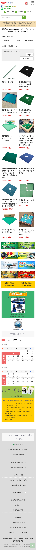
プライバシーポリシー (18, 522)
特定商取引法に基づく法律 (18, 527)
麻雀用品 (10, 46)
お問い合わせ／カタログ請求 (18, 532)
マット (16, 46)
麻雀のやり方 (18, 444)
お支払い (18, 505)
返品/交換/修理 (18, 510)
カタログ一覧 (18, 475)
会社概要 (18, 517)
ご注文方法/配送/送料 (18, 500)
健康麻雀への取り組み (19, 485)
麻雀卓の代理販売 (18, 455)
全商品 (4, 46)
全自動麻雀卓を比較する (18, 462)
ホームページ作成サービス (18, 480)
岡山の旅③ (8, 419)
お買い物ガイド (18, 492)
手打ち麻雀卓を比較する (18, 467)
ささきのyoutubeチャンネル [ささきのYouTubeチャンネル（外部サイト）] (18, 449)
